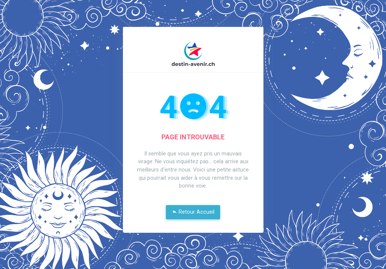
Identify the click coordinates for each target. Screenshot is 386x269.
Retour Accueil (193, 212)
